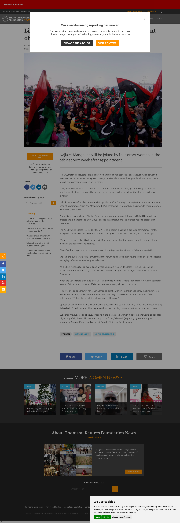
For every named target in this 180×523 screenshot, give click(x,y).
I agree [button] (97, 517)
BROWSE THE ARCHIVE (77, 43)
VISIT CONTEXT (107, 43)
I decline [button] (106, 517)
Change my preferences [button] (121, 517)
